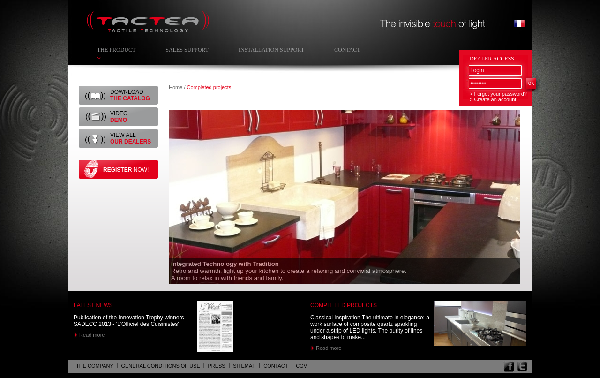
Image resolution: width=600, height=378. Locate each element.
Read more (92, 335)
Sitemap (244, 366)
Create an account (495, 99)
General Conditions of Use (160, 366)
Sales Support (187, 49)
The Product (116, 49)
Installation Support (271, 49)
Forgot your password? (500, 94)
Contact (347, 49)
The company (94, 366)
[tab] (346, 197)
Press (216, 366)
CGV (301, 366)
